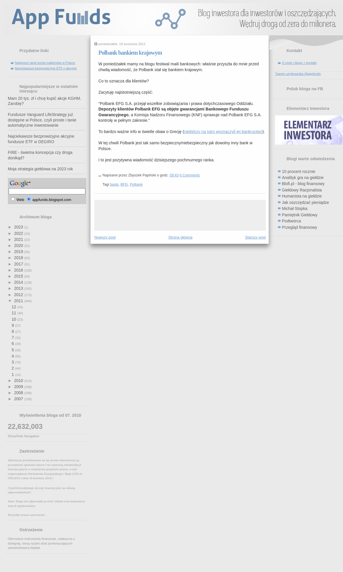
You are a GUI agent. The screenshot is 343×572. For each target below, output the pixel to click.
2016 (19, 270)
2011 (19, 300)
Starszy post (255, 237)
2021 (19, 239)
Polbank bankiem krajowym (130, 52)
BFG (124, 184)
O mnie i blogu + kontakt (299, 62)
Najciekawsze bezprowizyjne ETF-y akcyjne (46, 68)
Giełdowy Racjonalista (302, 190)
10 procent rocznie (298, 171)
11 (14, 313)
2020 (19, 245)
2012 (19, 294)
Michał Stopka (294, 208)
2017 (19, 264)
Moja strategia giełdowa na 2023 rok (40, 169)
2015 (19, 276)
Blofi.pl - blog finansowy (303, 183)
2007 (19, 398)
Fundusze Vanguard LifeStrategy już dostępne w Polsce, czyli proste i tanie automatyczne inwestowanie (42, 120)
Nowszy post (105, 237)
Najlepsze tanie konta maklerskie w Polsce (45, 62)
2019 (19, 251)
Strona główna (180, 237)
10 (14, 319)
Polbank (136, 184)
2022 (19, 233)
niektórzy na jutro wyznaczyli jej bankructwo (223, 131)
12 (14, 307)
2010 (19, 380)
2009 (19, 386)
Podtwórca (291, 221)
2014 (19, 282)
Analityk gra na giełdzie (303, 177)
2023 (19, 227)
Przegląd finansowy (299, 227)
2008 (19, 392)
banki (114, 184)
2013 (19, 288)
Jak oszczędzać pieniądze (305, 202)
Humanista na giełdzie (302, 196)
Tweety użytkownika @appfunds (298, 73)
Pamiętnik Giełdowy (300, 215)
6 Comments (189, 175)
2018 (19, 257)
